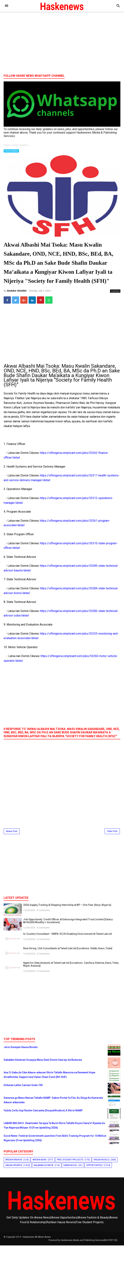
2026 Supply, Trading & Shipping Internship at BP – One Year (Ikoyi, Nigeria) (67, 920)
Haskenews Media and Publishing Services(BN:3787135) (89, 1255)
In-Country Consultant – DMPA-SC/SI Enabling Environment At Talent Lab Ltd (67, 949)
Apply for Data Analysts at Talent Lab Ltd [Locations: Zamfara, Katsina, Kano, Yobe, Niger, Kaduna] (71, 980)
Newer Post (11, 846)
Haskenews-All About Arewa (37, 1252)
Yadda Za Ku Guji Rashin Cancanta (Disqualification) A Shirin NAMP (43, 1125)
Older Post (112, 846)
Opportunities (94, 1180)
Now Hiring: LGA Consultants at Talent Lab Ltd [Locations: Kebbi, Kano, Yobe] (67, 963)
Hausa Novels (101, 1175)
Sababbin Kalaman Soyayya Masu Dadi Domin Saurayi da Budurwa (43, 1075)
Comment (115, 306)
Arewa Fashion (13, 1175)
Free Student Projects (70, 1175)
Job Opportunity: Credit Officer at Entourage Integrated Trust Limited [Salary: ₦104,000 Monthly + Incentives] (68, 936)
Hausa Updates (11, 151)
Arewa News (39, 1175)
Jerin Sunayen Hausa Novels (21, 1062)
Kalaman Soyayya (43, 1180)
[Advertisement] (62, 43)
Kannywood (70, 1180)
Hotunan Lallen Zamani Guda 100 (23, 1100)
